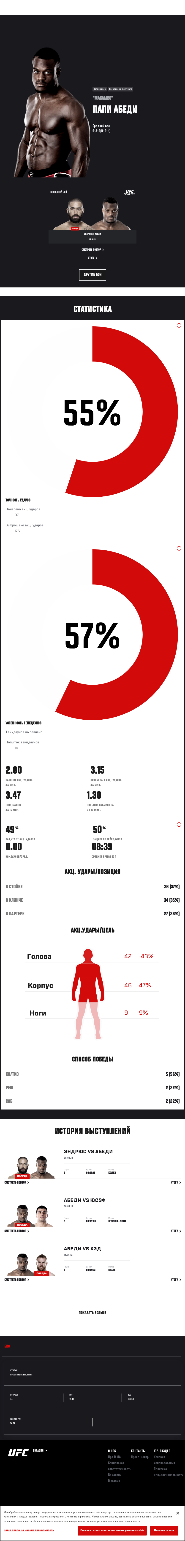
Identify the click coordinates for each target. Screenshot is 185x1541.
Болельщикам (109, 17)
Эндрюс (75, 1152)
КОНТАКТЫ (138, 1451)
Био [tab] (7, 1347)
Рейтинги (34, 17)
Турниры (13, 17)
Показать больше (92, 1313)
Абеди (104, 1152)
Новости (72, 17)
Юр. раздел (162, 1451)
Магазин (157, 17)
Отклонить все (164, 1530)
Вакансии (114, 1475)
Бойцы (53, 17)
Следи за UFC (135, 17)
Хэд (95, 1249)
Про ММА (114, 1457)
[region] (92, 1523)
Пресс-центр (140, 1457)
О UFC (112, 1451)
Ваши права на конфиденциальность (29, 1530)
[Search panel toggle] (170, 17)
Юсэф (98, 1201)
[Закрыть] (178, 1513)
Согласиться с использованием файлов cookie (112, 1530)
